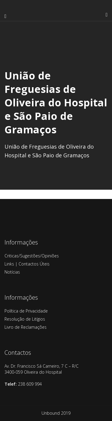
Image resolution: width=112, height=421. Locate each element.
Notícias (12, 272)
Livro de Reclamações (25, 327)
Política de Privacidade (26, 311)
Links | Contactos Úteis (27, 264)
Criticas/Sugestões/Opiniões (31, 256)
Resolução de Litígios (24, 319)
